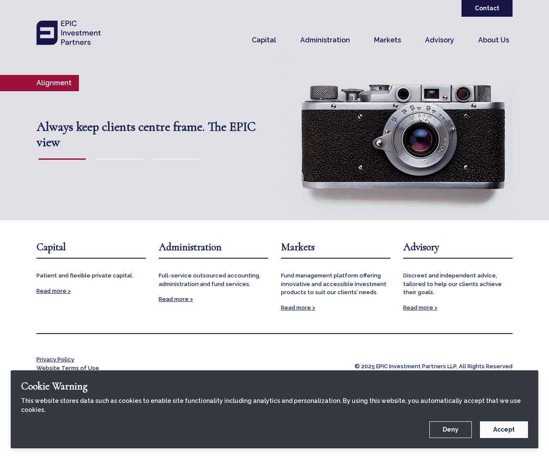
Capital (264, 40)
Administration (325, 40)
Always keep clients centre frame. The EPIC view (145, 134)
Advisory (439, 40)
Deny (451, 429)
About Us (493, 40)
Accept (504, 429)
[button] (264, 40)
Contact (487, 8)
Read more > (53, 291)
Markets (387, 40)
